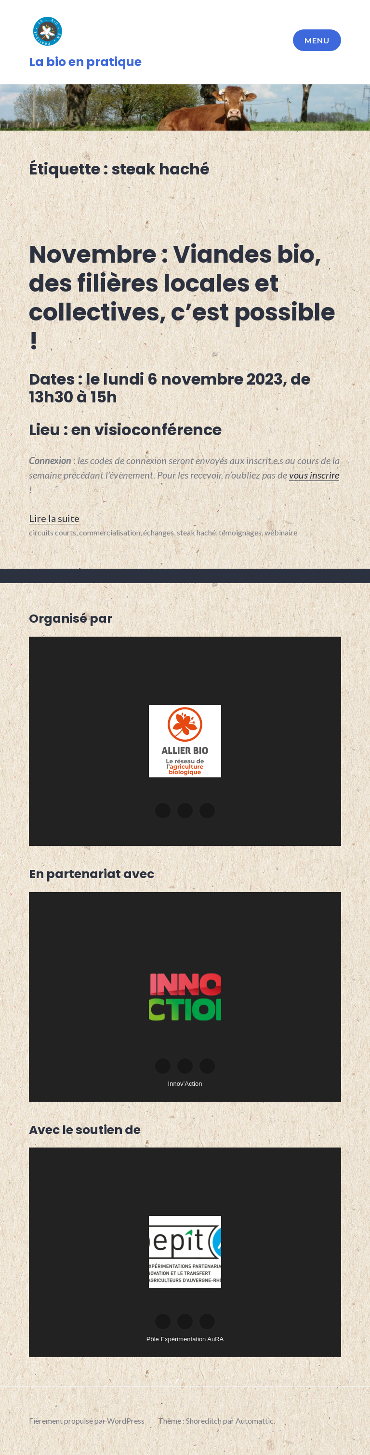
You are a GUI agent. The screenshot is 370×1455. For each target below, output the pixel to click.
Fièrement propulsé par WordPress (87, 1420)
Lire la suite (54, 518)
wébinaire (280, 532)
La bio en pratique (85, 61)
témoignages (240, 532)
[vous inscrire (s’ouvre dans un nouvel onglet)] (314, 475)
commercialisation (109, 532)
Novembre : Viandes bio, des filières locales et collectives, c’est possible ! (182, 298)
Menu (317, 40)
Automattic (255, 1420)
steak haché (196, 532)
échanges (158, 532)
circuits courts (52, 532)
